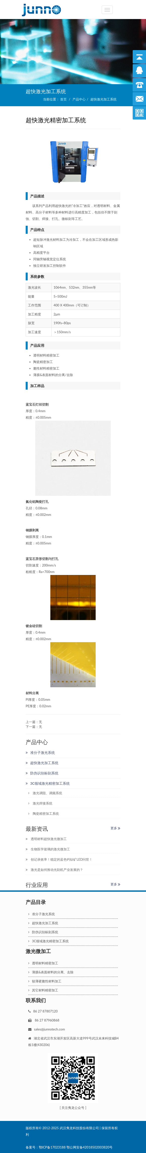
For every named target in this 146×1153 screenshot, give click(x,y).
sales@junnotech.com (49, 1029)
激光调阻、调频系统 (45, 793)
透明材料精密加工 (43, 963)
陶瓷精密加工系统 (43, 814)
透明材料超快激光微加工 (46, 839)
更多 (115, 828)
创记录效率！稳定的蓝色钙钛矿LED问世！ (59, 859)
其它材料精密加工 (43, 990)
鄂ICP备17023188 (52, 1147)
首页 (63, 99)
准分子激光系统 (40, 752)
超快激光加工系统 (103, 99)
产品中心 (79, 99)
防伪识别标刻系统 (42, 773)
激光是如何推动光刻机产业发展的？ (54, 870)
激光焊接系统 (40, 803)
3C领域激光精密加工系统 (48, 783)
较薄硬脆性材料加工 (44, 981)
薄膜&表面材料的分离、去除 (51, 972)
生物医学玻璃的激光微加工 (48, 849)
